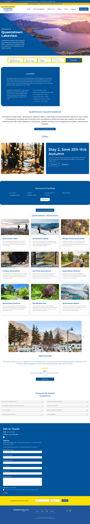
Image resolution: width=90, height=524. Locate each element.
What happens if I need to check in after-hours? (14, 405)
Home (37, 511)
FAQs (66, 9)
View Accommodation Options (45, 129)
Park (28, 9)
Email (6, 465)
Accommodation (38, 9)
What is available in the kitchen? (55, 410)
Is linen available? (51, 414)
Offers (59, 9)
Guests (41, 59)
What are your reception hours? (10, 401)
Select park (12, 59)
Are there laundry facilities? (9, 414)
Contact (73, 9)
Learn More (54, 164)
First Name (7, 455)
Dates (27, 59)
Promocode (56, 59)
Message (7, 476)
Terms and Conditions (48, 517)
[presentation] (5, 337)
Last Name (7, 460)
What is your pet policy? (53, 405)
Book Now (84, 9)
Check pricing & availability (45, 210)
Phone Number (6, 471)
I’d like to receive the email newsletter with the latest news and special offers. (22, 489)
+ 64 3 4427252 (10, 432)
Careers (52, 511)
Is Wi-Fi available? (6, 410)
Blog (47, 511)
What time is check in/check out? (55, 401)
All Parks (7, 1)
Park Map (45, 199)
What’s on (50, 9)
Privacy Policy (40, 517)
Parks (42, 511)
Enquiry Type (8, 449)
